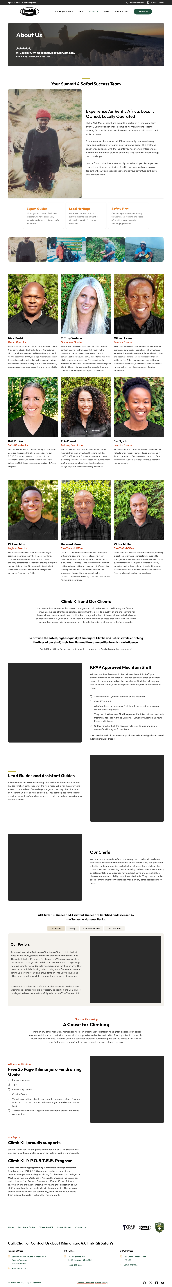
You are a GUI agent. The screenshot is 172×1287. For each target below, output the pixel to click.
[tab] (56, 928)
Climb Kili (73, 989)
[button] (11, 247)
